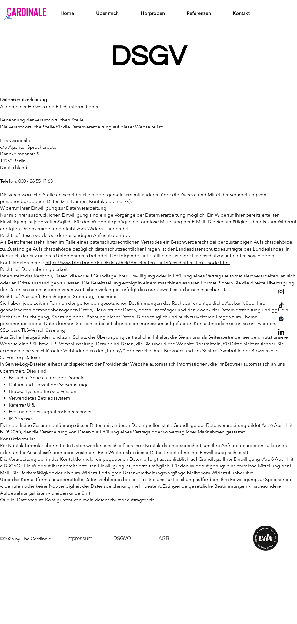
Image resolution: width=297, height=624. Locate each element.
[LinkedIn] (281, 332)
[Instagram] (281, 291)
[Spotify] (281, 319)
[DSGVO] (122, 538)
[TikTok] (281, 305)
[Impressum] (79, 538)
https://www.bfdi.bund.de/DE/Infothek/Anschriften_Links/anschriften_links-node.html (137, 262)
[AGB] (165, 538)
